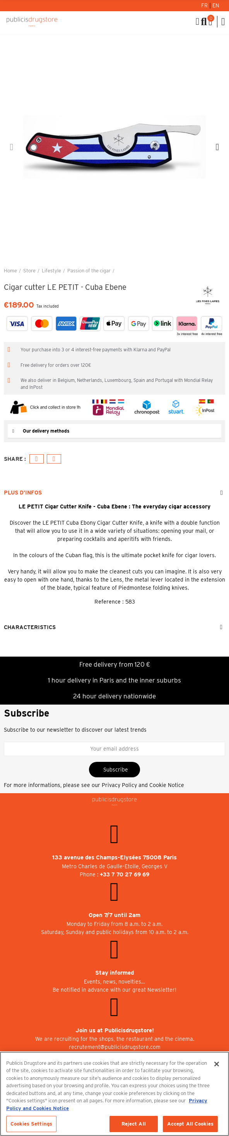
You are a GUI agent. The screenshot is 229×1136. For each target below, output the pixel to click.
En (215, 5)
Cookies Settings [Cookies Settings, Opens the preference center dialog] (31, 1124)
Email (54, 459)
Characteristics (30, 627)
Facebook (36, 459)
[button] (11, 147)
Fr (205, 5)
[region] (114, 1094)
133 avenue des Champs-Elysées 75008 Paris (114, 857)
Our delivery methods (46, 431)
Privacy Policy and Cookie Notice (143, 785)
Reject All (133, 1124)
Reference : (109, 602)
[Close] (216, 1064)
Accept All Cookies (190, 1124)
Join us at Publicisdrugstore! (114, 1030)
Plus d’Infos (23, 492)
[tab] (114, 431)
